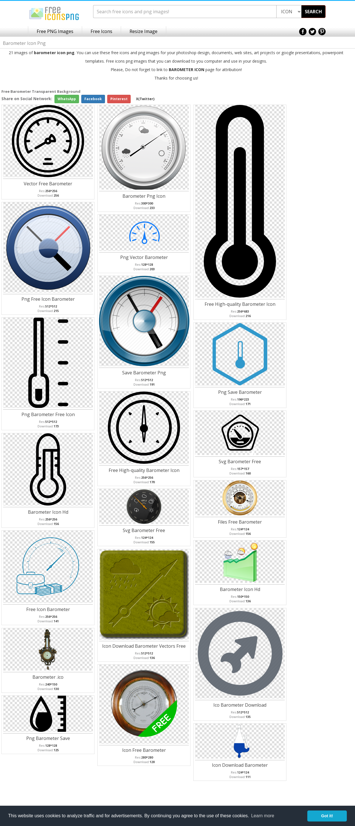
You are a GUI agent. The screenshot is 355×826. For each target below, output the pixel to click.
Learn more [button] (262, 815)
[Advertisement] (332, 178)
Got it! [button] (327, 816)
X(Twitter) (145, 98)
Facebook (93, 98)
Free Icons (101, 31)
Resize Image (143, 31)
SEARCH (313, 11)
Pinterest (119, 98)
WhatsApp (67, 98)
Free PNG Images (55, 31)
